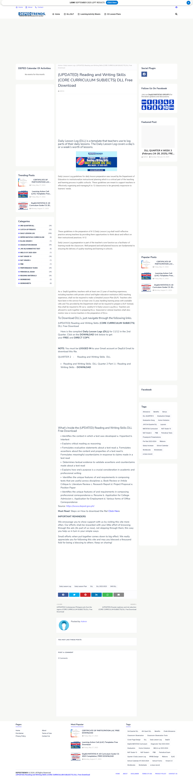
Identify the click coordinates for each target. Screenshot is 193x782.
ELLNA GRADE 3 (36, 241)
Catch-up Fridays (36, 229)
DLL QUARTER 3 (148, 416)
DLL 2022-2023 (101, 586)
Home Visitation (163, 420)
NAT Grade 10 (36, 256)
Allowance (146, 412)
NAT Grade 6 (36, 260)
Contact (39, 7)
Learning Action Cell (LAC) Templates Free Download (40, 192)
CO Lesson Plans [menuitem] (112, 14)
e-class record (147, 454)
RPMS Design (154, 757)
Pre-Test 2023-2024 (149, 441)
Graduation (131, 748)
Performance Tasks (36, 268)
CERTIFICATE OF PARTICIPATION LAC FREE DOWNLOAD (40, 181)
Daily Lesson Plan (81, 586)
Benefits (156, 412)
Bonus (164, 412)
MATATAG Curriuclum (150, 429)
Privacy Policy (21, 736)
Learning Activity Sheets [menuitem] (89, 14)
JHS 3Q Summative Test (36, 249)
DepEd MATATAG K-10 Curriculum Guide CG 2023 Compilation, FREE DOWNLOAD (40, 204)
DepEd (167, 740)
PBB (36, 264)
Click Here (112, 2)
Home (19, 7)
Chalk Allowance (169, 731)
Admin (62, 91)
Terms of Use (47, 733)
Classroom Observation (135, 735)
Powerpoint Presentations (152, 437)
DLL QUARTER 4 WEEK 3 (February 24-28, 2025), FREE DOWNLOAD (158, 152)
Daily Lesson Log (36, 233)
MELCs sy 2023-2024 (36, 252)
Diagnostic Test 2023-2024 (160, 744)
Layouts (163, 424)
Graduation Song (149, 420)
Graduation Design (36, 245)
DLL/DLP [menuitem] (69, 14)
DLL (91, 586)
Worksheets (36, 283)
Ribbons (162, 441)
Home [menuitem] (56, 14)
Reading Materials (36, 276)
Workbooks (36, 279)
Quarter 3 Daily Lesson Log (136, 757)
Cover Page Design (134, 740)
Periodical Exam (36, 272)
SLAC (173, 757)
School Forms (157, 761)
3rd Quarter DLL (36, 226)
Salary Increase (148, 446)
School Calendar (162, 446)
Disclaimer (19, 733)
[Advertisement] (93, 41)
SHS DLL (113, 586)
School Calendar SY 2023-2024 (138, 761)
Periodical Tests (166, 433)
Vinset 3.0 (169, 761)
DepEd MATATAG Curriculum (36, 237)
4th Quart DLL (146, 731)
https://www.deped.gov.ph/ (80, 506)
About (28, 7)
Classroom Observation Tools (157, 735)
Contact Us (46, 736)
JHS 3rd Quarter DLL (150, 424)
